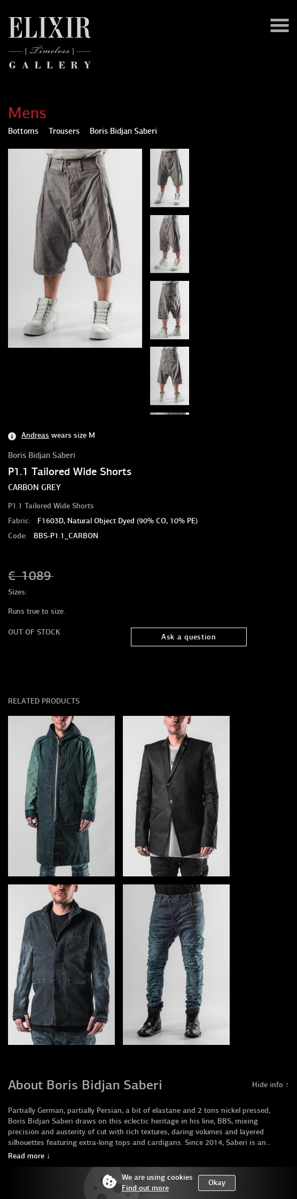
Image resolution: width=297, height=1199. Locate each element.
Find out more (145, 1188)
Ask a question (188, 636)
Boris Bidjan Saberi (41, 455)
